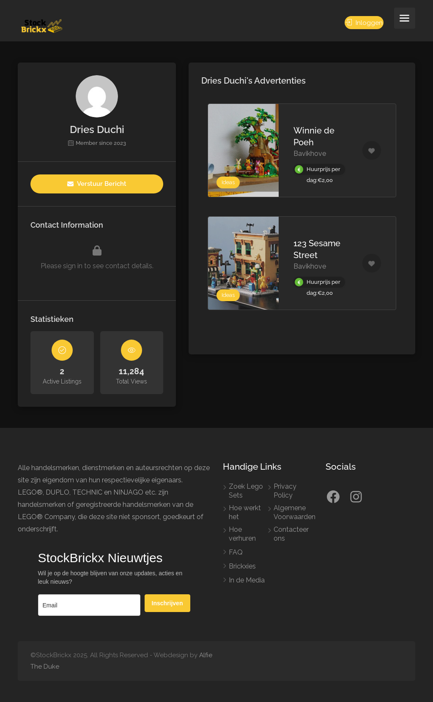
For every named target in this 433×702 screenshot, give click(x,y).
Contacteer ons (291, 533)
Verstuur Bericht (96, 184)
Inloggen (364, 23)
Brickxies (242, 566)
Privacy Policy (285, 490)
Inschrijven (167, 603)
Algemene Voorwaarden (294, 512)
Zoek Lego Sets (246, 490)
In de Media (247, 580)
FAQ (236, 552)
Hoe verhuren (242, 533)
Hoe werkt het (245, 512)
